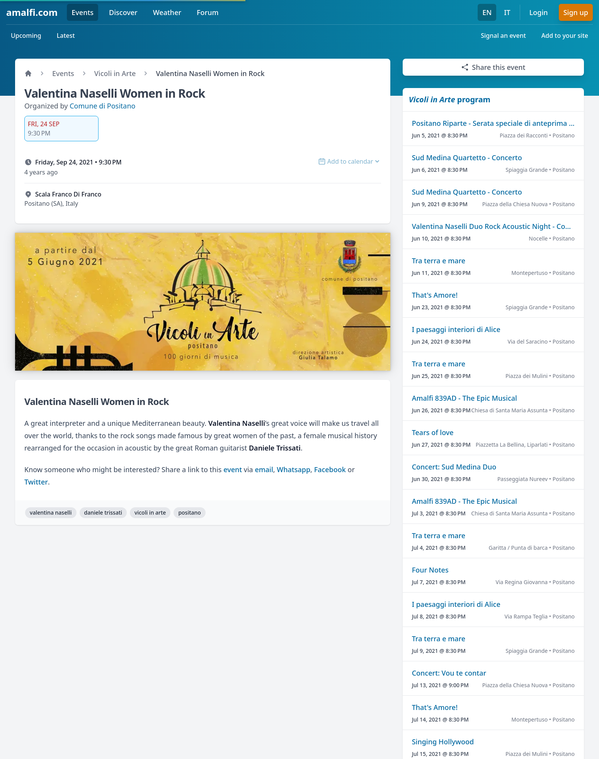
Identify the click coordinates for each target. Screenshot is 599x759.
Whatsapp (293, 469)
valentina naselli (51, 512)
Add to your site (564, 35)
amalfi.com (32, 12)
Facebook (330, 469)
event (232, 469)
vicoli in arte (150, 512)
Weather (167, 12)
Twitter (36, 481)
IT (507, 12)
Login (538, 12)
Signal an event (503, 35)
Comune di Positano (102, 105)
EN (487, 12)
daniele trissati (103, 512)
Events (82, 12)
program (449, 99)
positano (189, 512)
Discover (123, 12)
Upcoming (26, 35)
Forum (207, 12)
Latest (66, 35)
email (264, 469)
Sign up (575, 12)
